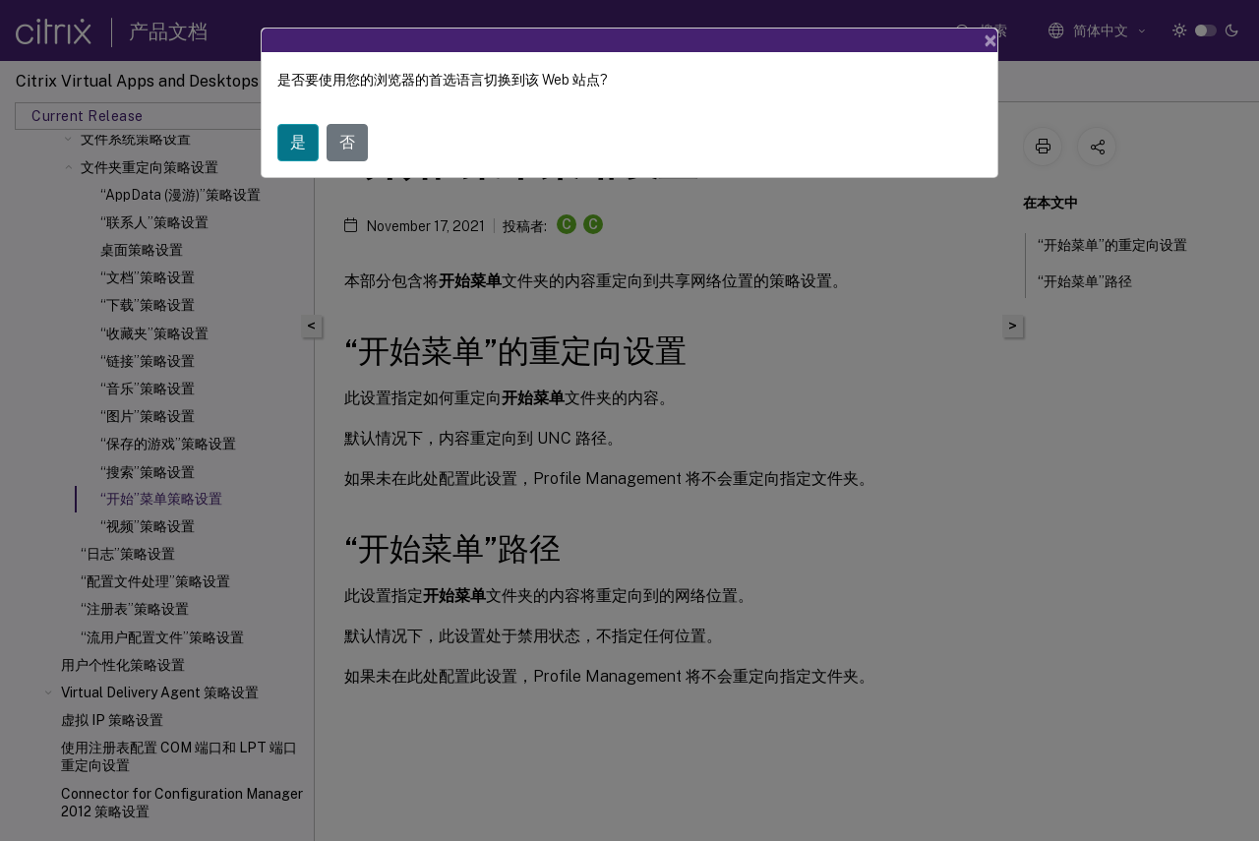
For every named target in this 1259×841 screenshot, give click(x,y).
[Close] (990, 40)
